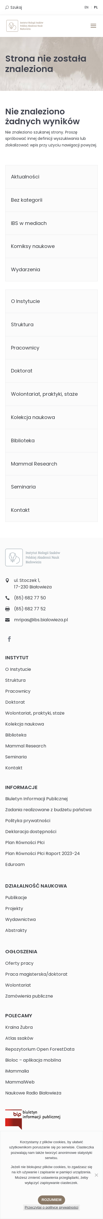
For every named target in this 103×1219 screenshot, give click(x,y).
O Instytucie (25, 301)
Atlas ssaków (19, 1038)
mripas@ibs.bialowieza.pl (41, 620)
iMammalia (17, 1071)
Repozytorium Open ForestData (39, 1049)
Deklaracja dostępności (30, 831)
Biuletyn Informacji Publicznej (36, 799)
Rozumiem (51, 1200)
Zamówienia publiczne (29, 996)
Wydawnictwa (20, 919)
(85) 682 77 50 (30, 598)
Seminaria (23, 486)
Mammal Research (34, 463)
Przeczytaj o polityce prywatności (52, 1207)
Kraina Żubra (19, 1027)
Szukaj (16, 7)
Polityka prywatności (27, 821)
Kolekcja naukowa (33, 417)
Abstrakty (16, 930)
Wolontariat (18, 985)
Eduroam (15, 864)
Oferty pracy (19, 963)
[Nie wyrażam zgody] (96, 1175)
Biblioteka (23, 440)
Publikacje (16, 897)
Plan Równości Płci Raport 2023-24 (42, 853)
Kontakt (20, 510)
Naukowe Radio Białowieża (33, 1093)
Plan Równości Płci (24, 842)
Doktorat (21, 370)
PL (96, 7)
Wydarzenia (25, 269)
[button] (93, 29)
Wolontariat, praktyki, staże (44, 394)
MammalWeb (20, 1082)
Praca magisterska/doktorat (36, 974)
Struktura (22, 324)
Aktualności (25, 176)
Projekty (14, 908)
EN (86, 7)
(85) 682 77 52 (30, 609)
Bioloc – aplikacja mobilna (33, 1060)
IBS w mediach (29, 223)
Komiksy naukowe (33, 246)
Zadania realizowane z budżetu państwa (48, 810)
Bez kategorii (26, 200)
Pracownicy (25, 347)
